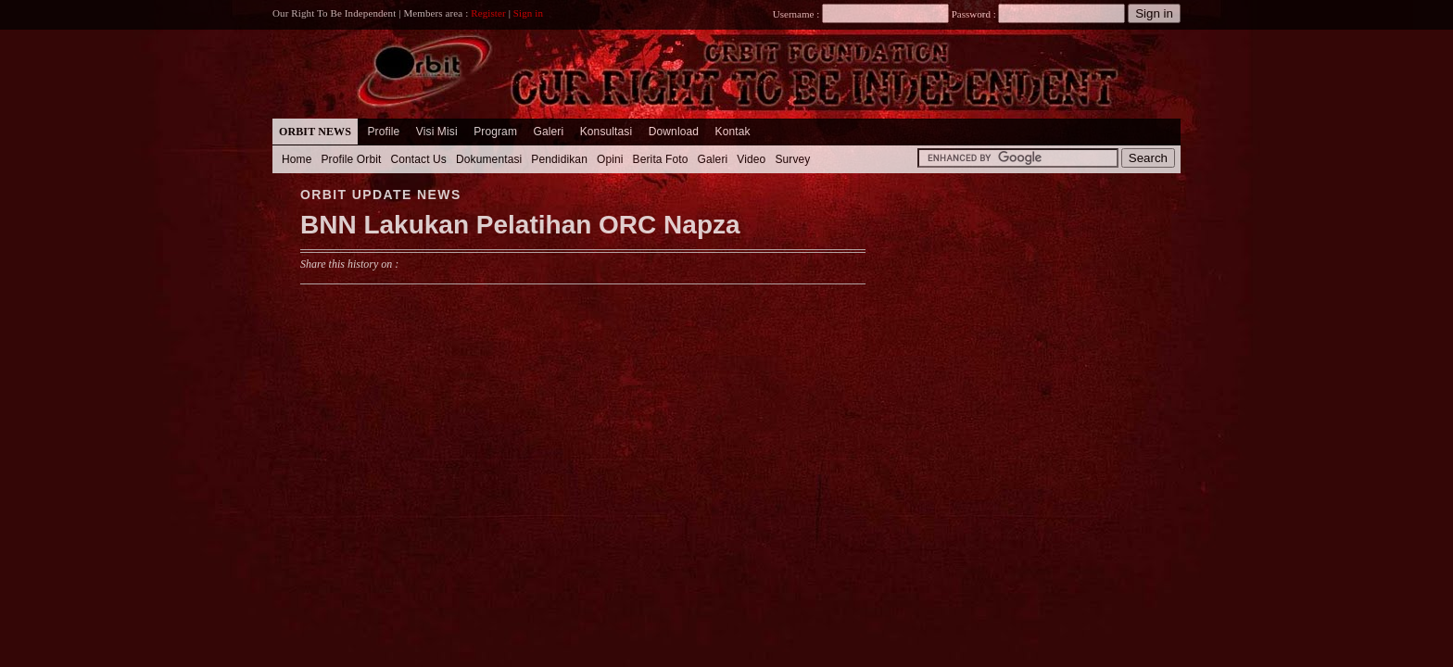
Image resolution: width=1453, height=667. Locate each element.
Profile (383, 131)
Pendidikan (559, 159)
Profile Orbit (352, 159)
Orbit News (315, 131)
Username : (861, 13)
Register (488, 13)
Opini (610, 159)
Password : (973, 13)
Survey (792, 159)
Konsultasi (606, 131)
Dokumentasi (489, 159)
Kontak (733, 131)
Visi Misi (437, 131)
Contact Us (418, 159)
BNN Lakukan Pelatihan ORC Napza (520, 224)
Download (674, 131)
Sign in (528, 13)
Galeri (548, 131)
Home (297, 159)
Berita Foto (661, 159)
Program (495, 131)
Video (751, 159)
